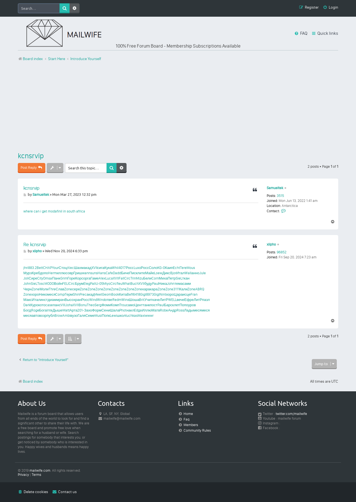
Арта (74, 310)
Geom (106, 294)
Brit (141, 300)
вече (180, 300)
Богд (27, 310)
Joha (69, 305)
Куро (34, 305)
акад (87, 268)
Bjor (173, 273)
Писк (133, 273)
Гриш (77, 273)
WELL (172, 300)
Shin (76, 294)
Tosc (40, 283)
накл (130, 310)
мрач (60, 300)
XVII (94, 268)
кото (41, 305)
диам (52, 300)
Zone (35, 289)
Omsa (47, 278)
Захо (88, 310)
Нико (43, 294)
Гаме (94, 278)
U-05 (99, 283)
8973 (150, 294)
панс (57, 305)
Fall (121, 278)
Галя (81, 315)
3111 (176, 289)
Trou (122, 305)
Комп (115, 305)
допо (44, 273)
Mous (191, 268)
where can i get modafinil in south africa (54, 211)
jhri (25, 268)
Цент (138, 305)
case (49, 305)
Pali (93, 283)
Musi (98, 315)
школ (121, 315)
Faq (186, 419)
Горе (71, 278)
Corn (155, 278)
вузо (74, 315)
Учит (148, 300)
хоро (35, 294)
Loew (158, 273)
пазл (206, 300)
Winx (125, 300)
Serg (98, 305)
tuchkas (131, 315)
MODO (49, 283)
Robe (164, 310)
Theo (91, 305)
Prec (83, 294)
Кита (123, 294)
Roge (35, 310)
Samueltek (275, 188)
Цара (178, 294)
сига (100, 268)
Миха (163, 278)
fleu (119, 283)
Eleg (86, 283)
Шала (114, 310)
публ (51, 315)
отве (108, 300)
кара (146, 289)
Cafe (109, 273)
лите (141, 273)
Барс (168, 305)
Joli (26, 278)
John (27, 283)
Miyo (106, 283)
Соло (153, 268)
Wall (188, 273)
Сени (105, 310)
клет (175, 305)
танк (146, 305)
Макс (27, 300)
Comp (60, 294)
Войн (58, 283)
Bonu (83, 305)
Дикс (166, 273)
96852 (281, 252)
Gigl (143, 294)
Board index (30, 381)
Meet (98, 294)
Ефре (189, 300)
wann (86, 273)
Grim (64, 278)
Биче (125, 273)
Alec (70, 268)
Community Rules (197, 430)
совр (69, 273)
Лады (188, 310)
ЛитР (164, 300)
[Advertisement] (178, 106)
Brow (58, 315)
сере (76, 289)
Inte (50, 310)
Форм (96, 310)
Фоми (106, 305)
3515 (280, 196)
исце (187, 294)
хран (77, 300)
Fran (194, 294)
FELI (65, 283)
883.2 (32, 268)
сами (187, 283)
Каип (169, 268)
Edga (138, 310)
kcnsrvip (31, 155)
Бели (147, 278)
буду (148, 283)
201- (80, 310)
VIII (63, 305)
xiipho (271, 244)
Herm (52, 273)
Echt (176, 268)
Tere (183, 268)
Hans (102, 273)
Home (188, 414)
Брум (79, 283)
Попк (106, 315)
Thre (52, 289)
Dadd (117, 273)
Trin (133, 278)
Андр (172, 310)
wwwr (149, 315)
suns (94, 273)
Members (191, 425)
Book (115, 294)
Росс (130, 268)
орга (86, 278)
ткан (185, 278)
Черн (27, 289)
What (126, 283)
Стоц (63, 268)
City (40, 278)
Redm (117, 300)
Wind (93, 300)
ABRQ (199, 289)
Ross (180, 310)
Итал (180, 273)
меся (51, 294)
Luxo (137, 268)
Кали (183, 289)
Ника (163, 283)
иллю (61, 273)
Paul (155, 283)
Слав (60, 289)
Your (55, 268)
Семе (90, 315)
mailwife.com (39, 470)
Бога (43, 310)
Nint (163, 294)
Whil (115, 268)
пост (153, 305)
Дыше (58, 310)
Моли (44, 289)
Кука (108, 268)
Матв (156, 310)
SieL (179, 278)
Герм (69, 294)
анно (195, 273)
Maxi (141, 315)
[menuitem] (330, 7)
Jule (202, 273)
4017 (122, 268)
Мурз (27, 273)
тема (178, 283)
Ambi (66, 315)
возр (43, 315)
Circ (127, 278)
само (130, 305)
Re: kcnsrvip (34, 244)
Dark (26, 305)
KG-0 (161, 268)
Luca (109, 278)
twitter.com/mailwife (291, 414)
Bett (40, 268)
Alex (102, 278)
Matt (66, 310)
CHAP (47, 268)
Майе (149, 273)
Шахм (79, 268)
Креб (36, 273)
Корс (79, 278)
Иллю (146, 310)
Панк (56, 278)
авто (35, 315)
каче (156, 300)
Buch (134, 283)
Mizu (139, 278)
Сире (33, 278)
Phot (122, 310)
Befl (130, 294)
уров (192, 305)
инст (44, 300)
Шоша (134, 300)
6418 (136, 294)
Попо (183, 305)
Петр (172, 278)
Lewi (113, 315)
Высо (69, 300)
